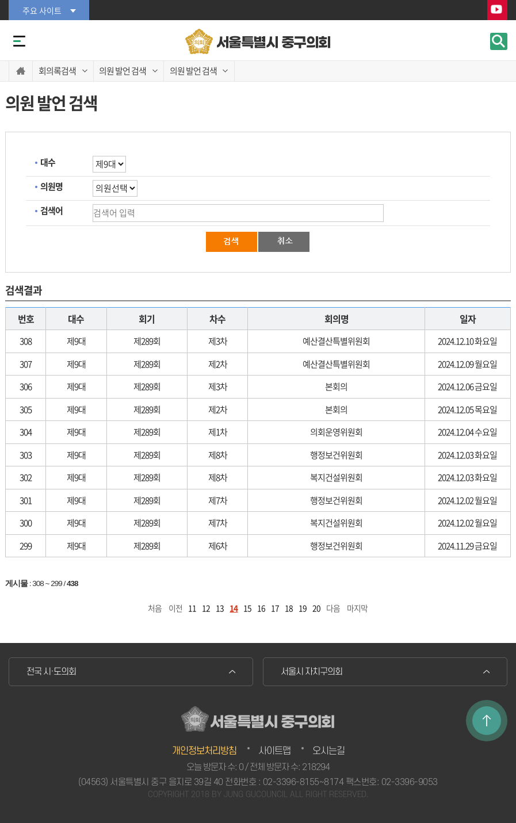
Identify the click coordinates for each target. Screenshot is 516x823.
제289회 (146, 341)
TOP (486, 720)
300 (26, 522)
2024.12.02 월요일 (467, 500)
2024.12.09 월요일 (467, 364)
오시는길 (328, 751)
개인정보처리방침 (204, 751)
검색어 (51, 210)
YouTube (497, 10)
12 (206, 608)
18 (289, 608)
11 (192, 608)
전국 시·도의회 (51, 672)
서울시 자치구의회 (311, 672)
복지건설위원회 (336, 477)
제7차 (217, 500)
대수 (47, 162)
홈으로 (21, 71)
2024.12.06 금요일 (467, 386)
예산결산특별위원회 (336, 341)
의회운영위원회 (336, 432)
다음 (333, 608)
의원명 (51, 186)
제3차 (217, 341)
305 (26, 409)
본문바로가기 (0, 0)
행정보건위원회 (336, 455)
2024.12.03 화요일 (467, 455)
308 (26, 341)
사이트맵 (274, 751)
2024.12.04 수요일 (467, 432)
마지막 (357, 608)
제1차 (217, 432)
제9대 (76, 341)
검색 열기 (498, 41)
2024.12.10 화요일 (467, 341)
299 (26, 545)
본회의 (336, 386)
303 (26, 455)
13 (220, 608)
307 (26, 364)
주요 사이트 (42, 10)
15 (247, 608)
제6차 (217, 545)
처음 (155, 608)
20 (316, 608)
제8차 (217, 455)
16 (261, 608)
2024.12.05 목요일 (467, 409)
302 (26, 477)
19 (303, 608)
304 (26, 432)
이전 (175, 608)
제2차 (217, 364)
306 (26, 386)
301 (26, 500)
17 (275, 608)
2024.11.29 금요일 (467, 545)
